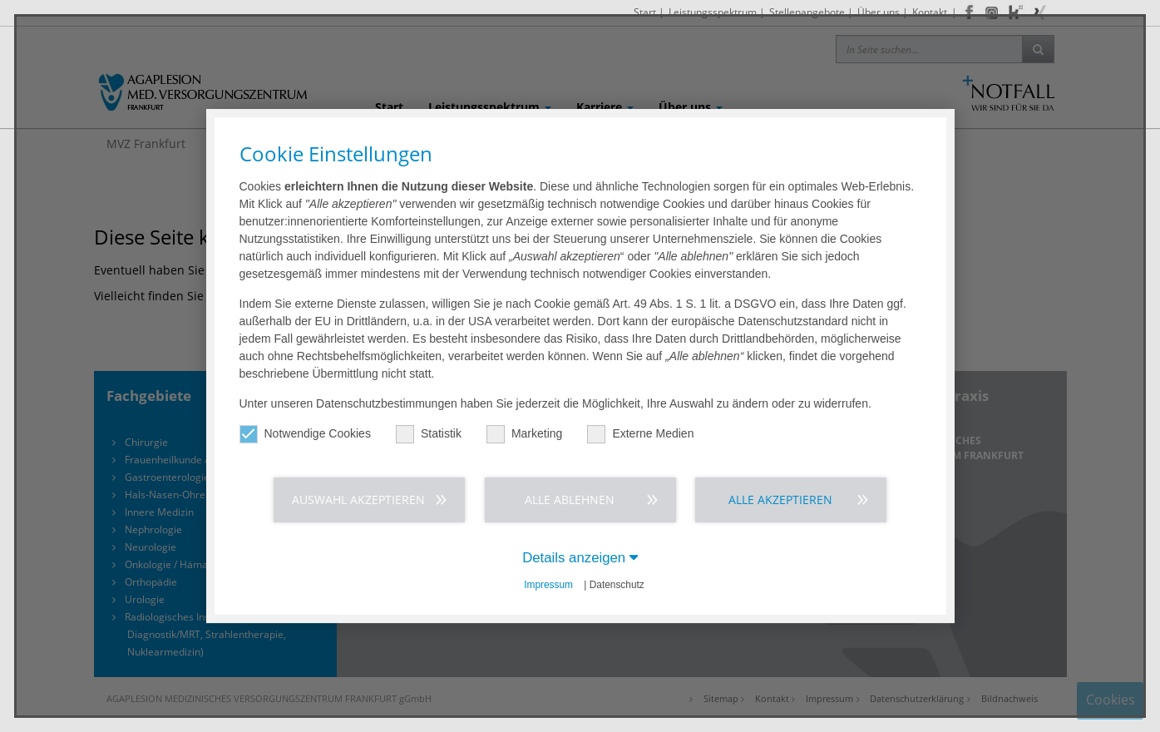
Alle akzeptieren (780, 499)
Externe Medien (640, 434)
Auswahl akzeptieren (358, 499)
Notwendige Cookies (305, 434)
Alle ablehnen (570, 499)
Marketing (524, 434)
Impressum (548, 585)
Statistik (429, 434)
